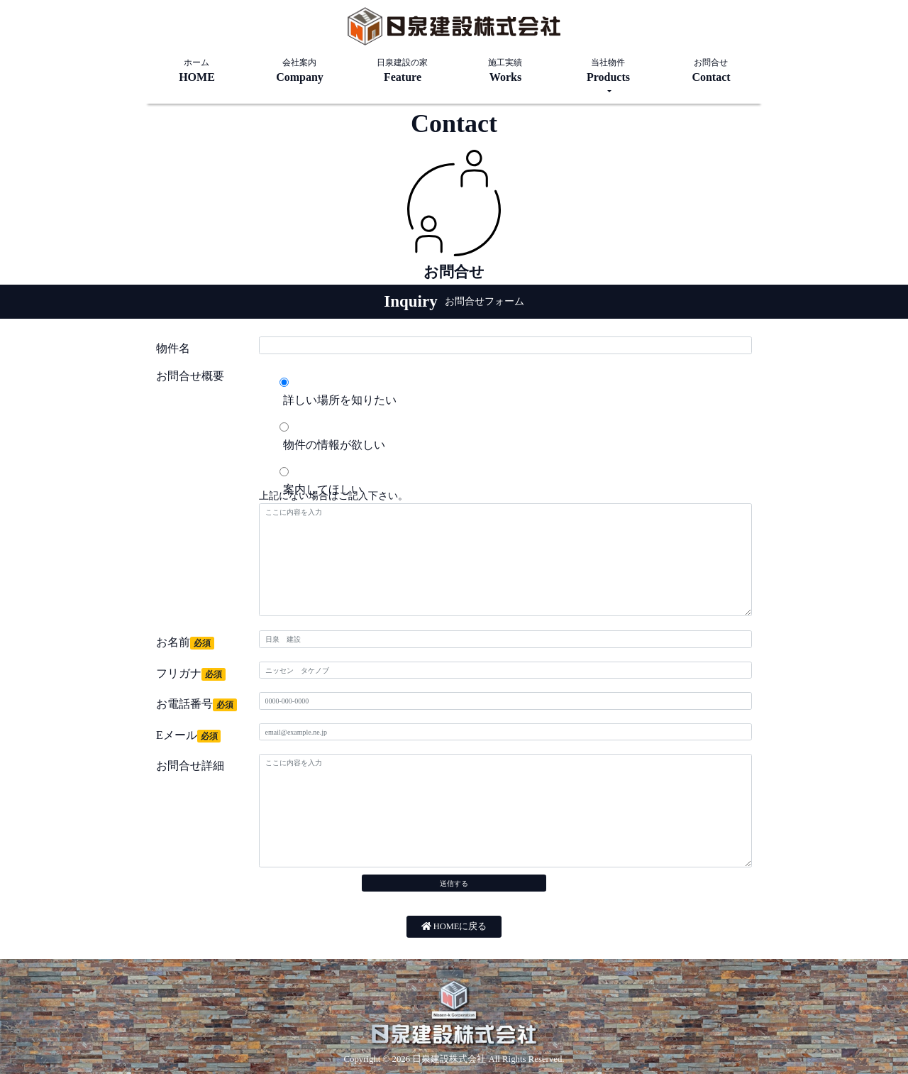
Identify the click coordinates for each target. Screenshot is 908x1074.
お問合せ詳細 (190, 766)
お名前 (185, 643)
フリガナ (191, 674)
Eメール (188, 736)
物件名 (173, 348)
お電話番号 (196, 704)
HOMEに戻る (454, 926)
